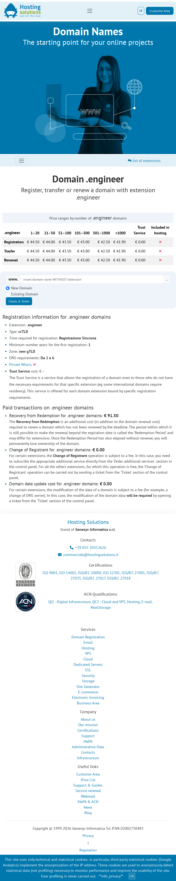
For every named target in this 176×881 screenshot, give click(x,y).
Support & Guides (88, 785)
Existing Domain (24, 294)
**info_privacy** (111, 876)
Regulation (88, 850)
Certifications (88, 730)
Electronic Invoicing (88, 697)
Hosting (88, 648)
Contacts (88, 752)
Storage (88, 681)
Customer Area (160, 11)
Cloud (88, 659)
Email (88, 642)
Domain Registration (88, 637)
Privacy (88, 835)
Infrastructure (88, 758)
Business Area (88, 703)
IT (141, 11)
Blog (88, 812)
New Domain (21, 288)
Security (88, 675)
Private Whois (20, 364)
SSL (88, 670)
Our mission (88, 724)
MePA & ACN (88, 801)
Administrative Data (88, 746)
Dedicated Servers (88, 664)
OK (132, 876)
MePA (88, 741)
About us (88, 719)
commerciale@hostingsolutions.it (88, 554)
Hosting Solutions (88, 521)
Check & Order (19, 301)
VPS (88, 653)
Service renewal (88, 790)
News (88, 807)
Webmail (88, 796)
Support (88, 735)
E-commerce (88, 692)
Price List (88, 779)
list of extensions (144, 160)
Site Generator (88, 686)
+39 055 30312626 (88, 547)
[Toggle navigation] (89, 11)
